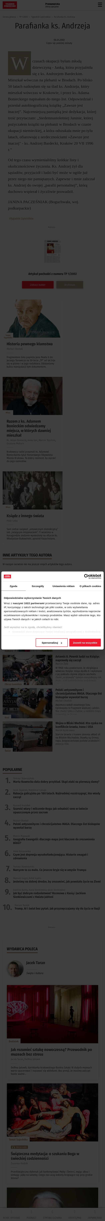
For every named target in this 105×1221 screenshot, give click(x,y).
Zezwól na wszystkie (85, 642)
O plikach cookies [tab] (90, 586)
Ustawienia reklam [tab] (63, 586)
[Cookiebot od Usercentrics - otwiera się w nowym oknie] (86, 576)
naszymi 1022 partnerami (28, 603)
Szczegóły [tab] (38, 586)
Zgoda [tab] (13, 586)
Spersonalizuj (52, 642)
